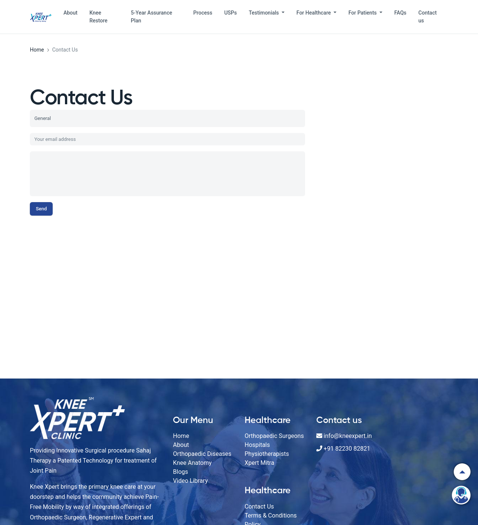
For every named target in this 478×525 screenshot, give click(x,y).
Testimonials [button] (264, 13)
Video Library (190, 480)
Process (202, 13)
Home (181, 435)
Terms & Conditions (271, 515)
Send (41, 208)
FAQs (400, 13)
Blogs (180, 471)
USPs (230, 13)
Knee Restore (98, 17)
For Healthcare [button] (314, 13)
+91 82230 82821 (347, 448)
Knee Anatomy (192, 462)
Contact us (427, 17)
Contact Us (259, 506)
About (70, 13)
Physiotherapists (267, 453)
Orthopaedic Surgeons (274, 435)
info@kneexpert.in (348, 435)
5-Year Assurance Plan (151, 17)
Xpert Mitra (259, 462)
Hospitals (257, 444)
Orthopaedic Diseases (202, 453)
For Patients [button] (363, 13)
